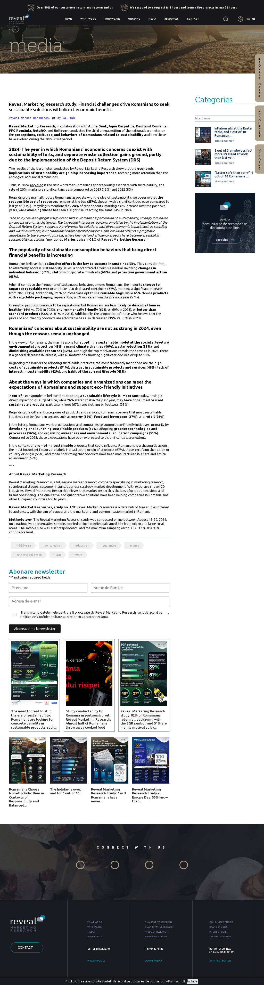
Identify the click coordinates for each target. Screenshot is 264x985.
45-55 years (24, 545)
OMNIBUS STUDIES (220, 936)
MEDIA (91, 932)
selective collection (29, 554)
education (82, 545)
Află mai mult (175, 981)
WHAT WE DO (94, 922)
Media (152, 19)
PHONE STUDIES (218, 932)
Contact (193, 19)
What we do (88, 19)
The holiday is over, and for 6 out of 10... (65, 791)
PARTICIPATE (94, 936)
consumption (53, 545)
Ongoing (134, 19)
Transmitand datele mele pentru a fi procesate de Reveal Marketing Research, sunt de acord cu (91, 614)
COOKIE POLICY (153, 960)
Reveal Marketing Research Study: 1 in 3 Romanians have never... (108, 795)
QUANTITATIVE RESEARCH (159, 927)
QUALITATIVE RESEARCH (158, 922)
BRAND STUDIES (218, 927)
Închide (192, 981)
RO (248, 19)
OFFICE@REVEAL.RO (98, 949)
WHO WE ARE (94, 927)
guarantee (109, 545)
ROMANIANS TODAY (156, 936)
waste (78, 554)
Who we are (112, 19)
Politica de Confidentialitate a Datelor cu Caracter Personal (64, 616)
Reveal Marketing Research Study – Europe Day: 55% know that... (150, 795)
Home (68, 19)
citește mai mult (224, 141)
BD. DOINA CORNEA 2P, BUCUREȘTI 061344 (221, 950)
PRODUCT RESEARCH (156, 932)
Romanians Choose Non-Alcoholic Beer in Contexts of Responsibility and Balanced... (26, 797)
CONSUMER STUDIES (221, 922)
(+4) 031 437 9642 (154, 949)
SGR (58, 554)
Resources (171, 19)
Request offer (259, 78)
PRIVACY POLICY (96, 960)
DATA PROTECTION (220, 960)
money (134, 545)
